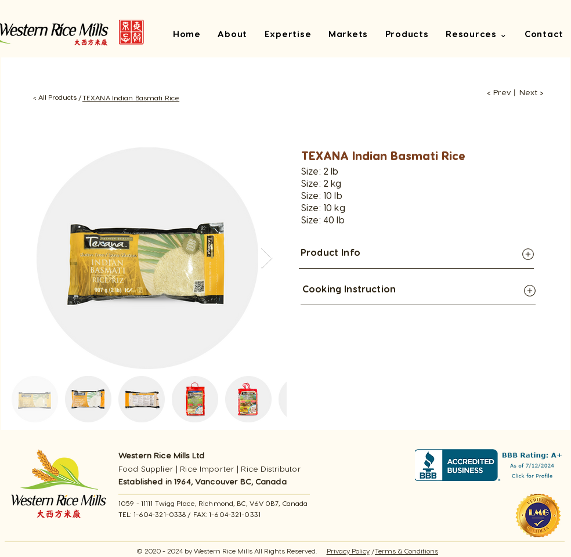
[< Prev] (495, 92)
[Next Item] (266, 258)
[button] (476, 35)
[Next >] (531, 92)
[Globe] (528, 254)
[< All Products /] (57, 96)
